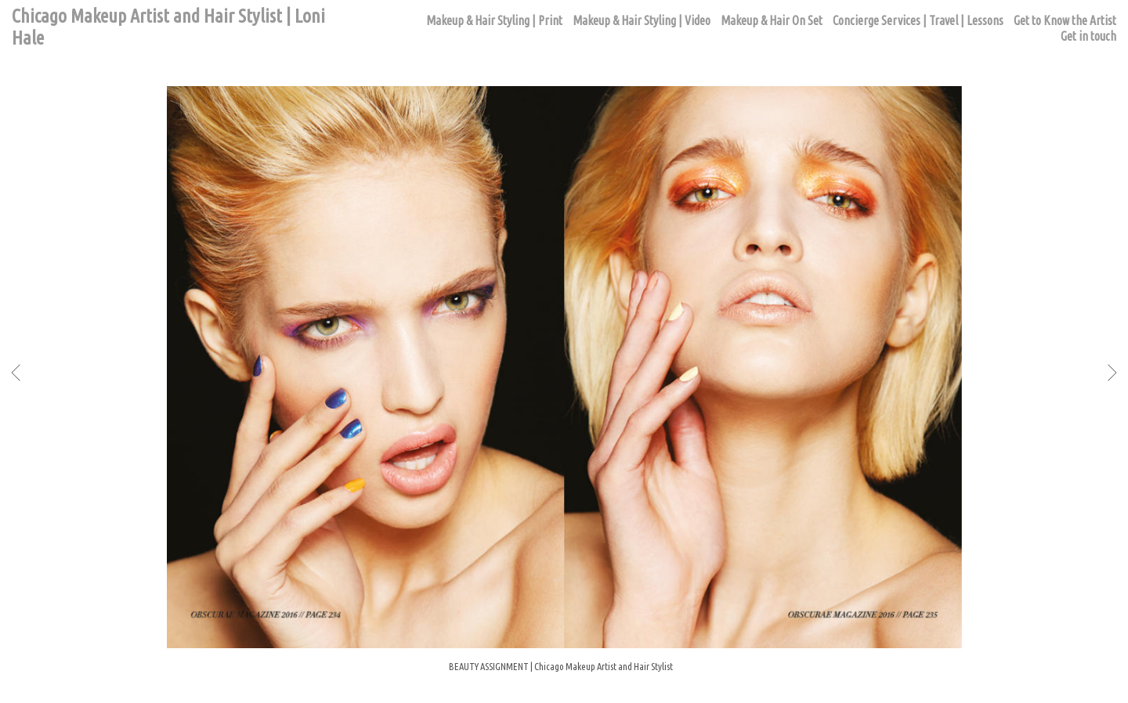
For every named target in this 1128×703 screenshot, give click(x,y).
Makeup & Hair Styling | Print (494, 20)
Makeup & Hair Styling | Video (641, 20)
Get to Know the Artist (1065, 20)
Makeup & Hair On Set (771, 20)
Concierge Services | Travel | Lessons (918, 20)
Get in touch (1088, 36)
